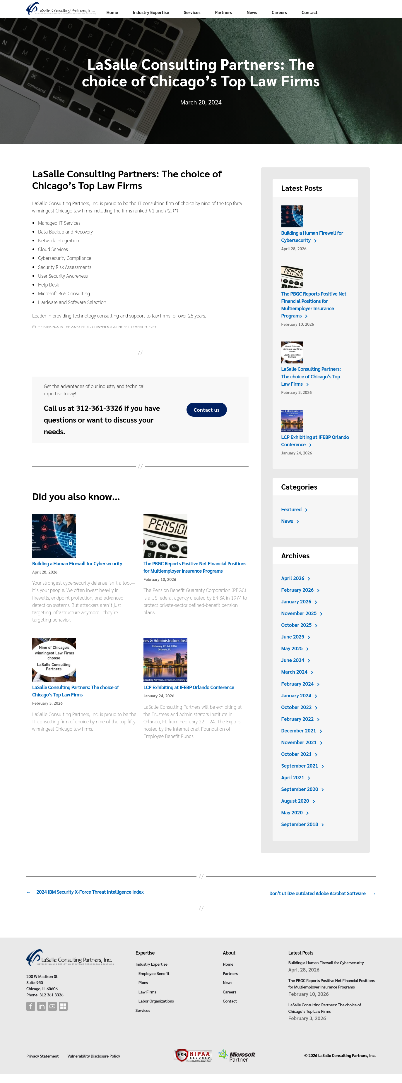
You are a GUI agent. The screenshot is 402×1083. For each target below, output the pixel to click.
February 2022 (297, 729)
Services (244, 11)
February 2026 (297, 600)
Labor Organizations (156, 1010)
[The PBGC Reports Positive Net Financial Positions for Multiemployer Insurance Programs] (165, 547)
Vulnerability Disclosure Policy (93, 1065)
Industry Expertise (203, 11)
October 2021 (296, 764)
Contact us (207, 420)
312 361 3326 (52, 1003)
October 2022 (296, 718)
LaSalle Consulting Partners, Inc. (347, 1064)
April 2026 (293, 589)
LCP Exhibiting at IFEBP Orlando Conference (190, 698)
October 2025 (296, 635)
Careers (331, 11)
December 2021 (299, 741)
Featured (291, 520)
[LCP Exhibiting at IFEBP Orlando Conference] (165, 671)
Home (165, 11)
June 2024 (293, 670)
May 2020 (292, 823)
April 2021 (293, 788)
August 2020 (295, 811)
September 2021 (300, 776)
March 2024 (294, 682)
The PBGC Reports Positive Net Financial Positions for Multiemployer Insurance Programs (314, 315)
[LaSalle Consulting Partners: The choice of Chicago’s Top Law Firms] (54, 671)
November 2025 (299, 624)
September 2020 (300, 800)
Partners (276, 11)
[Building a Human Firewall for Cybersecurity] (54, 547)
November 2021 (299, 753)
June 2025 (293, 647)
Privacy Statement (42, 1065)
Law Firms (147, 1000)
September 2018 (300, 835)
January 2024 (296, 706)
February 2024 (297, 694)
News (304, 11)
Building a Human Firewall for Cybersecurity (78, 574)
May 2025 (292, 659)
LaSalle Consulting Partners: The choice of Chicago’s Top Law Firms (311, 386)
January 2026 (296, 612)
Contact (167, 23)
